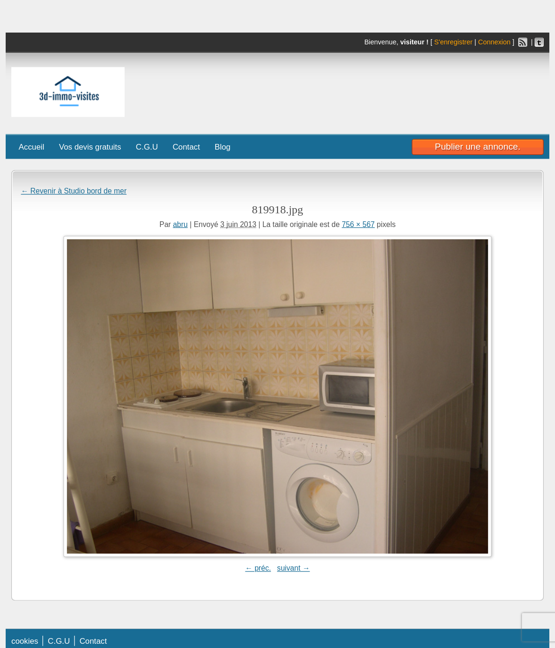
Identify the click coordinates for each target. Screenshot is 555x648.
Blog (223, 146)
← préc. (258, 568)
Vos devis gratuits (90, 146)
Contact (186, 146)
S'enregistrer (453, 42)
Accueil (31, 146)
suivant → (293, 568)
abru (180, 224)
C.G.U (147, 146)
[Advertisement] (411, 90)
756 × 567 (358, 224)
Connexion (494, 42)
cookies (24, 640)
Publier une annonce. (477, 146)
